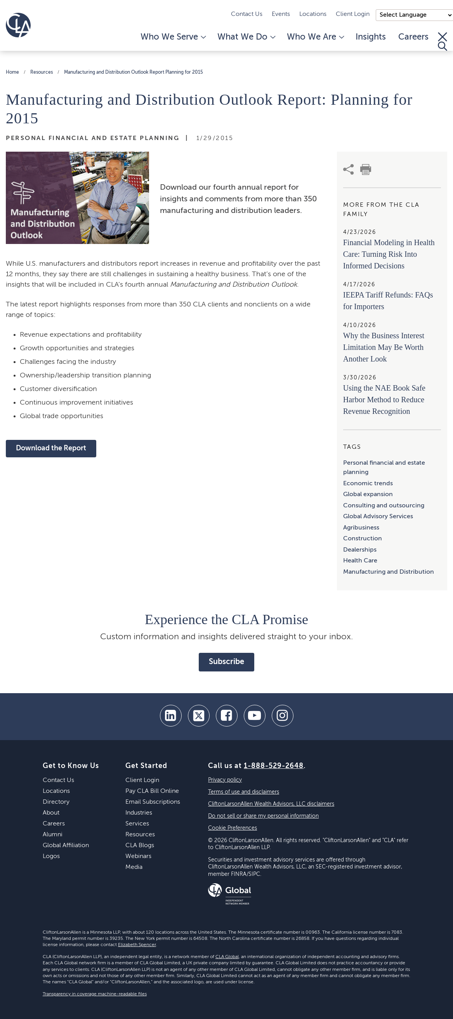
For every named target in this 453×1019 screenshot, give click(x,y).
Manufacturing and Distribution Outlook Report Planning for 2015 (133, 72)
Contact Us (246, 14)
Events (281, 14)
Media (133, 867)
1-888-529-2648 (274, 766)
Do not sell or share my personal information (263, 816)
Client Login (353, 14)
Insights (371, 37)
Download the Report (51, 448)
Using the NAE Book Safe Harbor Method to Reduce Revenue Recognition (384, 399)
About (51, 813)
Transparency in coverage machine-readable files (95, 994)
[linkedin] (171, 716)
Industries (138, 813)
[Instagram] (282, 716)
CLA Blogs (139, 846)
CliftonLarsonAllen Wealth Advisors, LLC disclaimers (271, 804)
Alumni (52, 835)
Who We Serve (173, 37)
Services (137, 824)
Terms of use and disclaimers (243, 792)
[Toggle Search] (442, 41)
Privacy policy (225, 780)
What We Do (245, 37)
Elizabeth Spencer (137, 945)
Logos (51, 856)
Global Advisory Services (378, 517)
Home (12, 72)
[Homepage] (18, 25)
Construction (362, 539)
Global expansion (368, 494)
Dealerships (360, 550)
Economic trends (368, 484)
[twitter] (199, 716)
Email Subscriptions (152, 802)
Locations (312, 14)
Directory (56, 802)
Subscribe (226, 662)
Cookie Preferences (232, 828)
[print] (365, 169)
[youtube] (255, 716)
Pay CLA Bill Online (152, 791)
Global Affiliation (66, 846)
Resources (41, 72)
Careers (413, 37)
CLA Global (227, 957)
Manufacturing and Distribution (388, 572)
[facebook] (227, 716)
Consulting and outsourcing (383, 506)
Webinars (138, 856)
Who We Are (315, 37)
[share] (348, 169)
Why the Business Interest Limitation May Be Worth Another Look (383, 347)
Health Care (360, 561)
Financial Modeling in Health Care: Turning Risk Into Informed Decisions (389, 254)
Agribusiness (361, 528)
